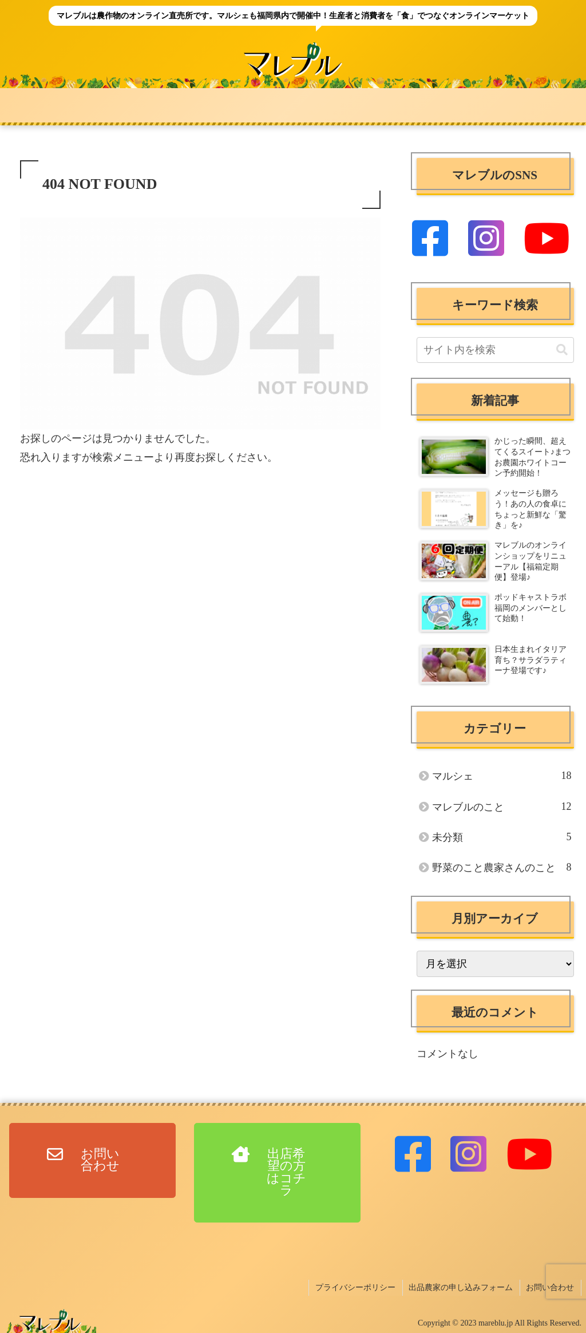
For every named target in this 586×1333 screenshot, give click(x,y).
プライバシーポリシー (359, 1287)
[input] (495, 350)
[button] (562, 350)
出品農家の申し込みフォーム (463, 1287)
